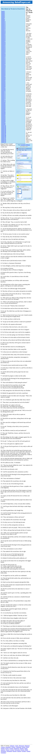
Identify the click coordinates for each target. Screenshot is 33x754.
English (3, 748)
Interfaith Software (25, 145)
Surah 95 (3, 120)
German (11, 748)
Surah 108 (3, 135)
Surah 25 (3, 39)
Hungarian (16, 748)
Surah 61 (3, 80)
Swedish (24, 751)
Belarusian (21, 745)
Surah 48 (3, 65)
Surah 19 (3, 32)
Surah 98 (3, 123)
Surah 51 (3, 69)
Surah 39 (3, 55)
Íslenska (22, 748)
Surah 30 (3, 44)
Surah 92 (3, 116)
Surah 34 (3, 49)
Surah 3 (3, 13)
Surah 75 (3, 97)
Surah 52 (3, 70)
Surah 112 (3, 139)
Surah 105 (3, 131)
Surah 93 (3, 117)
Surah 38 (3, 54)
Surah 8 (3, 19)
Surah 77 (3, 99)
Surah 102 (3, 128)
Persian (22, 750)
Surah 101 (3, 127)
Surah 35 (3, 50)
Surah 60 (3, 79)
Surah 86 (3, 109)
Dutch (27, 747)
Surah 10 (3, 21)
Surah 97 (3, 122)
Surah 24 (3, 37)
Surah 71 (3, 92)
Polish (26, 750)
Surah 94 (3, 119)
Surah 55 (3, 73)
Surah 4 (3, 14)
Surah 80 (3, 102)
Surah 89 (3, 113)
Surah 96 (3, 121)
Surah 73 (3, 94)
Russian (15, 751)
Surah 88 (3, 112)
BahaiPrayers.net (22, 2)
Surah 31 (3, 46)
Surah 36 (3, 51)
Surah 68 (3, 88)
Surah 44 (3, 61)
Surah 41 (3, 57)
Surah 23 (3, 36)
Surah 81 (3, 103)
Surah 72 (3, 93)
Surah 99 (3, 124)
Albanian (12, 745)
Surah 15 (3, 27)
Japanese (3, 750)
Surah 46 (3, 63)
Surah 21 (3, 34)
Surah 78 (3, 100)
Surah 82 (3, 105)
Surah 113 (3, 140)
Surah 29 (3, 43)
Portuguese (3, 751)
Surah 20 (3, 33)
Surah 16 (3, 28)
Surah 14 (3, 26)
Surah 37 (3, 53)
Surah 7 (3, 18)
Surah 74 (3, 95)
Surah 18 (3, 31)
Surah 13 (3, 25)
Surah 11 (3, 22)
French (7, 748)
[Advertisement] (16, 727)
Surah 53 (3, 71)
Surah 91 (3, 115)
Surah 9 (3, 20)
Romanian (9, 751)
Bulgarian (27, 745)
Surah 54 (3, 72)
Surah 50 (3, 68)
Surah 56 (3, 75)
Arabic (16, 745)
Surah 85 (3, 108)
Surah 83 (3, 106)
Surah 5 (3, 16)
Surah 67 (3, 87)
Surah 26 (3, 40)
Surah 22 (3, 35)
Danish (23, 747)
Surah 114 (3, 142)
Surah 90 (3, 114)
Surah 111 (3, 138)
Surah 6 (3, 17)
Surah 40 (3, 56)
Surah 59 (3, 78)
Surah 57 (3, 76)
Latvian (12, 750)
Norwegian (17, 750)
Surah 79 (3, 101)
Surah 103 (3, 129)
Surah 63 (3, 83)
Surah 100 (3, 125)
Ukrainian (3, 752)
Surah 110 (3, 137)
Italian (26, 748)
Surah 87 (3, 110)
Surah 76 (3, 98)
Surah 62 (3, 81)
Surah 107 (3, 134)
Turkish (28, 751)
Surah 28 (3, 42)
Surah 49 (3, 66)
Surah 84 (3, 107)
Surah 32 (3, 47)
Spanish (19, 751)
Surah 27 (3, 41)
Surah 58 (3, 77)
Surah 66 (3, 86)
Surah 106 (3, 132)
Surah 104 (3, 130)
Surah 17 (3, 29)
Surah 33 (3, 48)
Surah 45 (3, 62)
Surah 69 (3, 90)
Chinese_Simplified (6, 747)
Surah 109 (3, 136)
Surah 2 (3, 12)
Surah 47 (3, 64)
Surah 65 (3, 85)
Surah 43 (3, 59)
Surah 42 (3, 58)
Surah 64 (3, 84)
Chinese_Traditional (16, 747)
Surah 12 (3, 24)
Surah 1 (3, 11)
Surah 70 (3, 91)
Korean (8, 750)
